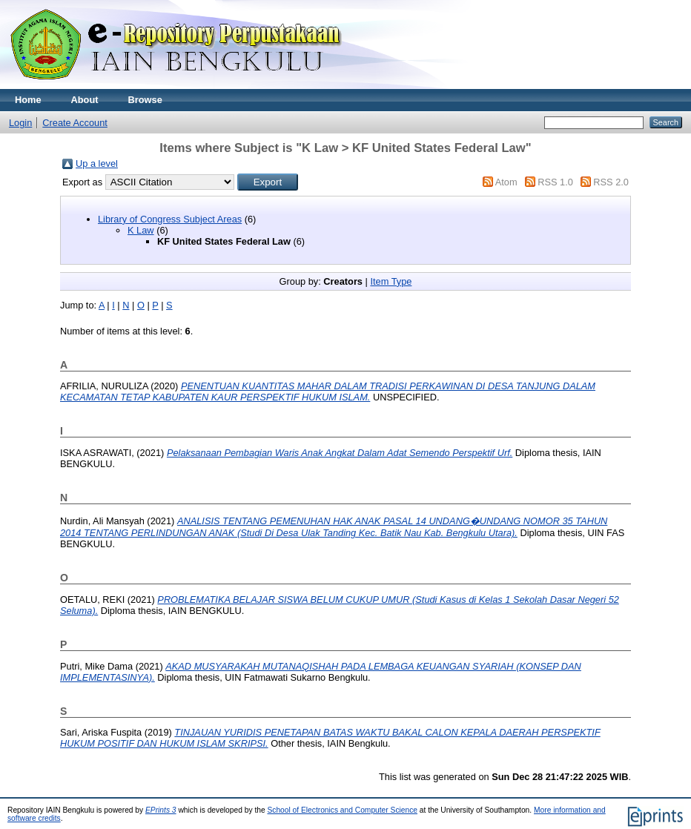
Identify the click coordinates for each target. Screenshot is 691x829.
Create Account (75, 122)
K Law (141, 230)
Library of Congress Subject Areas (170, 219)
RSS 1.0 (555, 182)
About (85, 99)
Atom (506, 182)
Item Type (390, 281)
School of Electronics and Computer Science (342, 810)
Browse (145, 99)
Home (28, 99)
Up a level (97, 163)
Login (20, 122)
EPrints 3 (160, 810)
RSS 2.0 (611, 182)
